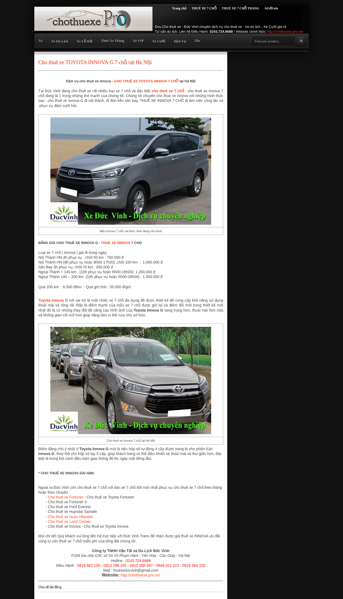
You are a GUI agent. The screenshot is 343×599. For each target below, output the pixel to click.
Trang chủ (179, 8)
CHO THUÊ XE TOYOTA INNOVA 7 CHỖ (146, 81)
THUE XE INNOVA (115, 243)
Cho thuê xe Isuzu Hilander (70, 517)
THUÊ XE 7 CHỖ (204, 8)
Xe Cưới (158, 41)
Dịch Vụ (180, 41)
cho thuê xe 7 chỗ (168, 91)
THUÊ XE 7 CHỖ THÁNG (240, 8)
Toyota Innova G (53, 300)
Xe (41, 41)
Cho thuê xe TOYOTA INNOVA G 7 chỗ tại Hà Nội (95, 62)
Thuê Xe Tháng (112, 41)
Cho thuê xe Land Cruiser (69, 521)
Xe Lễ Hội (84, 41)
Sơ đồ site (271, 8)
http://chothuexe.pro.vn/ (285, 31)
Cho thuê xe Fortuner (65, 497)
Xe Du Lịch (59, 41)
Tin (197, 41)
